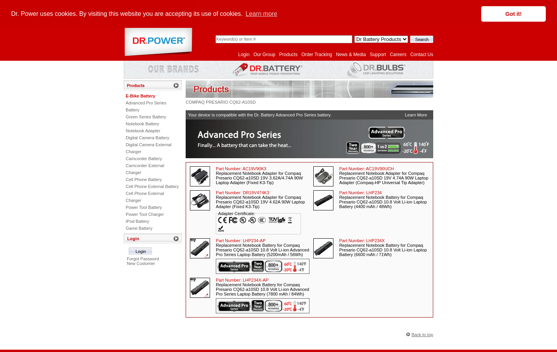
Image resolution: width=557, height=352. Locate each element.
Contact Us (421, 53)
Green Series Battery (146, 116)
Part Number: (241, 168)
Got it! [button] (514, 14)
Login (243, 53)
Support (378, 53)
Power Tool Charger (145, 213)
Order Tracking (316, 53)
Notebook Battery (142, 123)
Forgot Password (143, 258)
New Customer (141, 262)
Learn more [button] (261, 13)
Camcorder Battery (144, 157)
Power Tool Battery (144, 206)
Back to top (422, 333)
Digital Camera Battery (147, 137)
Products (288, 53)
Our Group (264, 53)
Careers (398, 53)
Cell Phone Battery (144, 178)
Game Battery (139, 227)
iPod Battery (137, 220)
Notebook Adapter (143, 130)
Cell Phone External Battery (152, 185)
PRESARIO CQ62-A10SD (231, 101)
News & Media (351, 53)
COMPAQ (195, 101)
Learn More (416, 114)
